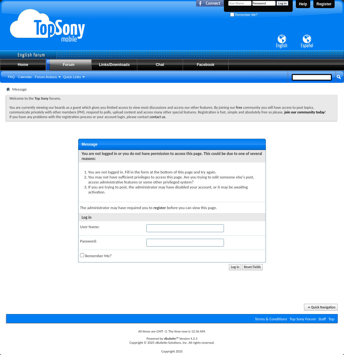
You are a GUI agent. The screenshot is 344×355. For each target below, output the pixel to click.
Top (331, 319)
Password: (88, 241)
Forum (68, 64)
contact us (157, 117)
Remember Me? (243, 15)
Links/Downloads (114, 64)
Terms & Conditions (271, 319)
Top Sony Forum (303, 319)
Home (23, 64)
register (160, 207)
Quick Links (72, 77)
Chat (160, 64)
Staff (322, 319)
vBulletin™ (171, 339)
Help (303, 4)
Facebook (205, 64)
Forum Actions (46, 77)
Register (323, 4)
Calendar (25, 77)
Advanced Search (324, 88)
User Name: (89, 226)
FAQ (11, 77)
